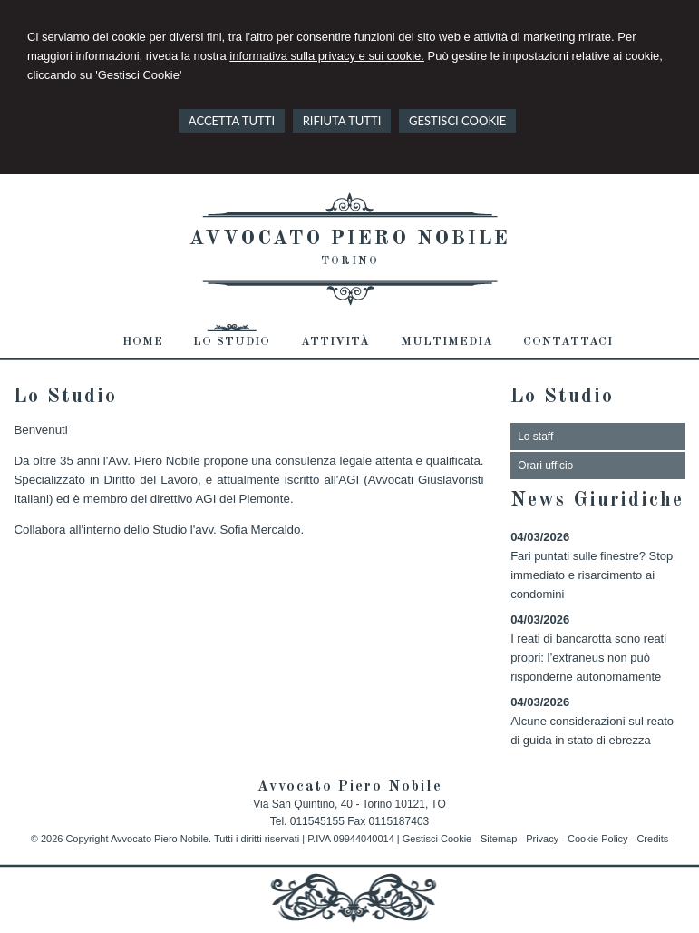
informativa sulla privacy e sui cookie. (326, 56)
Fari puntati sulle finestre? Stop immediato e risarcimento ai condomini (591, 575)
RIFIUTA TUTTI (342, 120)
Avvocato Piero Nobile (349, 239)
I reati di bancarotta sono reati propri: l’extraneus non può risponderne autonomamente (588, 657)
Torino (350, 261)
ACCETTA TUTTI (232, 120)
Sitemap (499, 838)
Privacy (542, 838)
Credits (652, 838)
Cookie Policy (598, 838)
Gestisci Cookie (437, 838)
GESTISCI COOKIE (457, 120)
